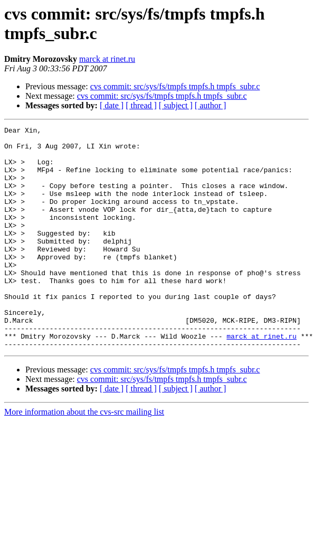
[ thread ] (141, 105)
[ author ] (210, 105)
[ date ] (112, 105)
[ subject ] (176, 105)
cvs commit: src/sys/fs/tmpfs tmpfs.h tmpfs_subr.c (175, 86)
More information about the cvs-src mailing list (84, 456)
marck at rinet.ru (107, 58)
